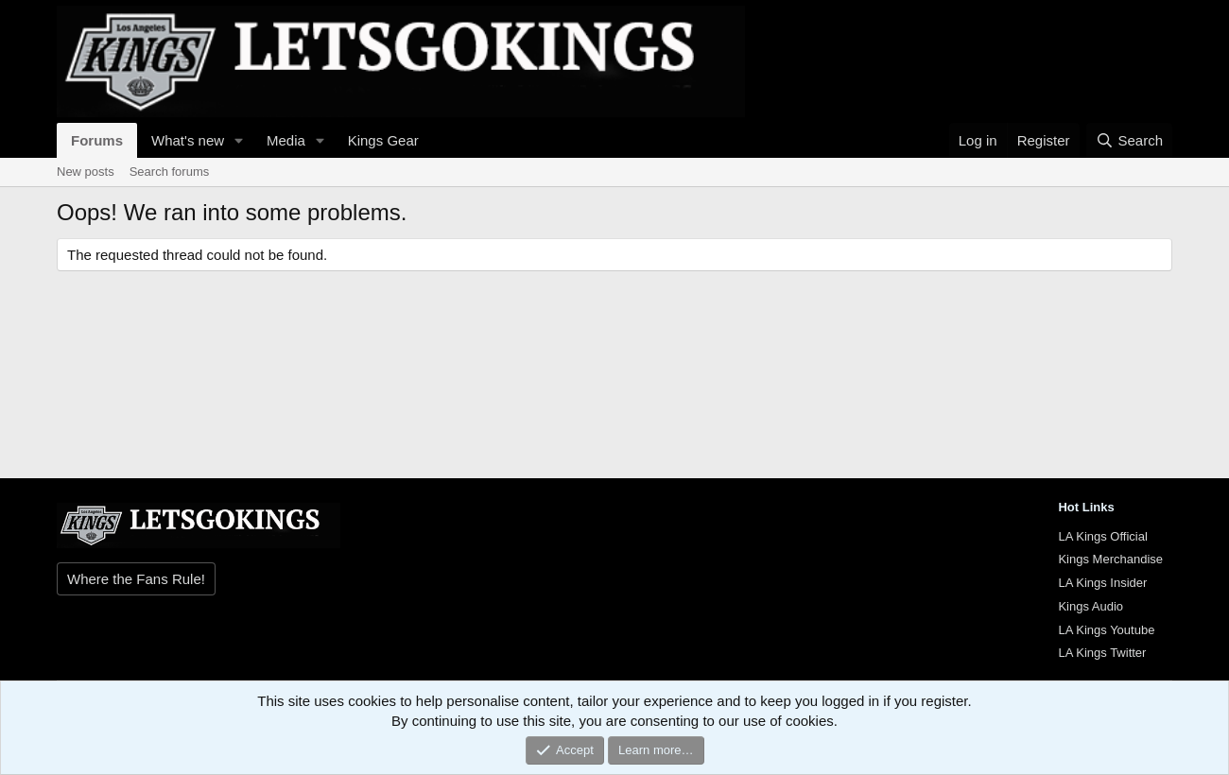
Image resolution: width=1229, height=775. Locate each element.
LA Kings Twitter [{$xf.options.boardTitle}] (1102, 653)
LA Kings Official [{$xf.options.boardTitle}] (1102, 536)
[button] (239, 140)
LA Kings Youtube (1106, 630)
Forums (97, 140)
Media (286, 140)
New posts (85, 171)
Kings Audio (1090, 606)
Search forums (170, 171)
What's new (187, 140)
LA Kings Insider (1102, 583)
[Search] (1129, 140)
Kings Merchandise (1110, 559)
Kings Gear (383, 140)
